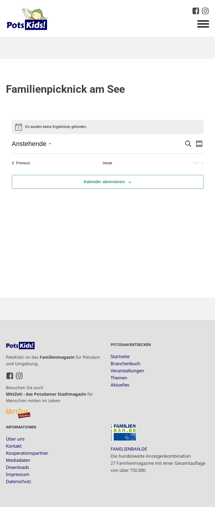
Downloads (17, 467)
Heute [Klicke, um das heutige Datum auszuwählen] (107, 163)
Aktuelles (120, 385)
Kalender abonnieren (104, 181)
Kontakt (14, 446)
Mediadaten (18, 460)
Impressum (17, 474)
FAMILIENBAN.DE (129, 449)
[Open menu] (203, 23)
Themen (119, 378)
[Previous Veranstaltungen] (21, 163)
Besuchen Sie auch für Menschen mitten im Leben (49, 394)
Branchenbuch (125, 363)
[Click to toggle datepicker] (31, 144)
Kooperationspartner (27, 453)
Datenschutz (18, 481)
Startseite (120, 356)
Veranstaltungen (127, 370)
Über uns (15, 439)
